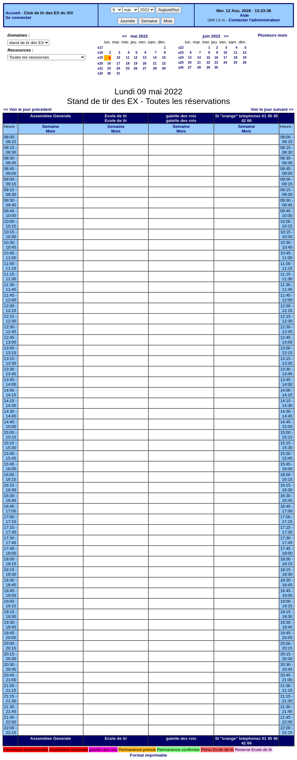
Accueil (13, 13)
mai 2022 (139, 36)
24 (118, 68)
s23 (181, 52)
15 (164, 57)
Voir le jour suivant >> (272, 109)
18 (127, 63)
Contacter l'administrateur (254, 20)
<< (124, 36)
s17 (100, 47)
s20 (100, 63)
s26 (181, 67)
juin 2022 (211, 36)
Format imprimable (148, 755)
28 (155, 68)
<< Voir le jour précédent (27, 109)
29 (164, 68)
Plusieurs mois (272, 35)
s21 (100, 68)
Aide (244, 15)
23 (109, 68)
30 (109, 73)
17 (118, 63)
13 (144, 57)
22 (164, 63)
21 (155, 63)
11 (127, 57)
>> (226, 36)
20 (144, 63)
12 (135, 57)
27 (144, 68)
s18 (100, 52)
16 (109, 63)
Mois (50, 131)
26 (135, 68)
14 (155, 57)
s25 (181, 62)
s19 (100, 57)
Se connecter (19, 17)
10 (118, 57)
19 (135, 63)
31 (118, 73)
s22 (100, 73)
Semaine (50, 126)
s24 (181, 57)
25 (127, 68)
